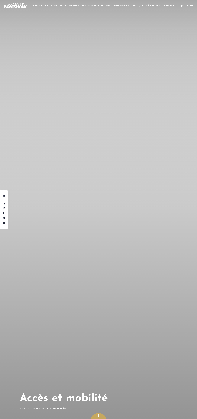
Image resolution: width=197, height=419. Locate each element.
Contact (167, 6)
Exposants (74, 6)
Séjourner (152, 6)
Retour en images (117, 7)
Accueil (24, 408)
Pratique (137, 6)
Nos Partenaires (94, 7)
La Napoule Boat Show (50, 7)
